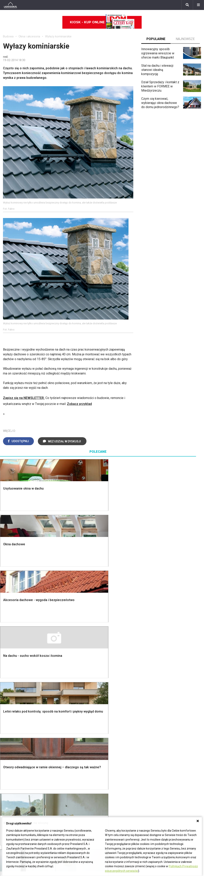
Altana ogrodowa (167, 625)
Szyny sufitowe (116, 732)
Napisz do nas (149, 773)
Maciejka (9, 791)
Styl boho (111, 652)
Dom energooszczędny (121, 745)
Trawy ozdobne (166, 686)
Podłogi (59, 620)
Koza (108, 723)
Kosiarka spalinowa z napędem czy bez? (177, 680)
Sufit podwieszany (67, 647)
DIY (158, 736)
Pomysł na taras (82, 773)
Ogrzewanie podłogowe (121, 728)
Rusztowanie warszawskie (72, 643)
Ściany (7, 665)
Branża (75, 769)
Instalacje (9, 670)
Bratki (7, 804)
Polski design (12, 732)
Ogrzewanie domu (15, 656)
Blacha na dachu (65, 652)
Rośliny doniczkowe (170, 634)
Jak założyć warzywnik (172, 728)
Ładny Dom (62, 705)
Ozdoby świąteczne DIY (20, 719)
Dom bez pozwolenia (120, 705)
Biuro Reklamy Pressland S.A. (159, 769)
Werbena (9, 813)
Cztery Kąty (62, 710)
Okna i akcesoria (29, 36)
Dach (6, 643)
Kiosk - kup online (102, 22)
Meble (7, 705)
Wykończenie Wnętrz (68, 625)
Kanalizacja (113, 741)
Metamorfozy (114, 647)
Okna (6, 634)
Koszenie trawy (167, 647)
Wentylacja (112, 736)
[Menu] (198, 5)
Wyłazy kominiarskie (58, 36)
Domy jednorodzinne (85, 764)
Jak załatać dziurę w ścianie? (176, 714)
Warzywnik (163, 656)
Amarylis (9, 787)
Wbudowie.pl (114, 714)
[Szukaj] (187, 5)
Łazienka (111, 625)
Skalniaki (162, 629)
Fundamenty (11, 661)
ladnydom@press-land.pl (156, 764)
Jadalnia (111, 643)
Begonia (8, 769)
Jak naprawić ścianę (170, 732)
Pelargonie (10, 800)
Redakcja (145, 778)
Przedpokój (113, 638)
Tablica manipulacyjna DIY (174, 741)
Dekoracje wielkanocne (19, 736)
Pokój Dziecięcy (14, 714)
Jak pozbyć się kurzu (170, 723)
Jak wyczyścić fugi (169, 719)
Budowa (8, 36)
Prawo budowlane (117, 710)
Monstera (162, 620)
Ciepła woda (11, 652)
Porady (8, 620)
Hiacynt (8, 764)
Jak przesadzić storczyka (174, 710)
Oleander (9, 782)
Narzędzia (61, 634)
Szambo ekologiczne (68, 656)
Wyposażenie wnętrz (17, 710)
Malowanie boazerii (67, 638)
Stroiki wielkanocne (16, 741)
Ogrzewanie (113, 719)
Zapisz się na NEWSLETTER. (24, 398)
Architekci (10, 728)
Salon (109, 620)
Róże (6, 773)
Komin (7, 629)
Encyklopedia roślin (169, 661)
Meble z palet (165, 643)
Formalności (11, 647)
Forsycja (9, 795)
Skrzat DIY (163, 705)
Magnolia (162, 674)
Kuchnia (110, 634)
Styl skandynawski (118, 656)
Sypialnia (111, 629)
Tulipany (8, 778)
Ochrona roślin (166, 638)
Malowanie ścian (65, 629)
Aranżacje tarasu (167, 652)
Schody (8, 625)
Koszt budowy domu (17, 638)
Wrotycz (162, 670)
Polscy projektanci (16, 723)
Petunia (8, 809)
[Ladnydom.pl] (10, 5)
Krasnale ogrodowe (169, 665)
